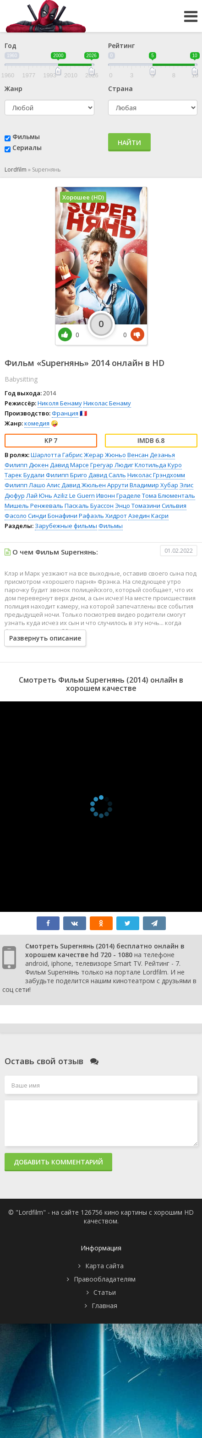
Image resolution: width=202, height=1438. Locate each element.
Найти (129, 142)
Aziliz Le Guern (74, 495)
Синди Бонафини (52, 516)
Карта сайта (104, 1265)
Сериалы (27, 147)
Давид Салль (107, 475)
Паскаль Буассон (89, 505)
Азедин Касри (148, 516)
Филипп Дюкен (27, 465)
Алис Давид (63, 485)
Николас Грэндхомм (156, 475)
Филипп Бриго (66, 475)
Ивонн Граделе (118, 495)
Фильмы (26, 136)
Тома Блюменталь (168, 495)
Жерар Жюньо (105, 455)
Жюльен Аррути (105, 485)
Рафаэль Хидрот (103, 516)
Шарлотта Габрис (56, 455)
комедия (36, 423)
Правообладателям (105, 1279)
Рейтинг (121, 45)
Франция (65, 413)
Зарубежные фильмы (66, 526)
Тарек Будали (24, 475)
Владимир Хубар (154, 485)
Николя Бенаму (60, 403)
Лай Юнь (39, 495)
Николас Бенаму (107, 403)
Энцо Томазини (137, 505)
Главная (104, 1305)
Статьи (104, 1292)
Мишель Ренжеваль (34, 505)
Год (10, 45)
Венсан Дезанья (151, 455)
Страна (120, 88)
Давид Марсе (69, 465)
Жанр (13, 88)
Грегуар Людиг (111, 465)
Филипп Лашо (25, 485)
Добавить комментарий (58, 1162)
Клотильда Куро (158, 465)
